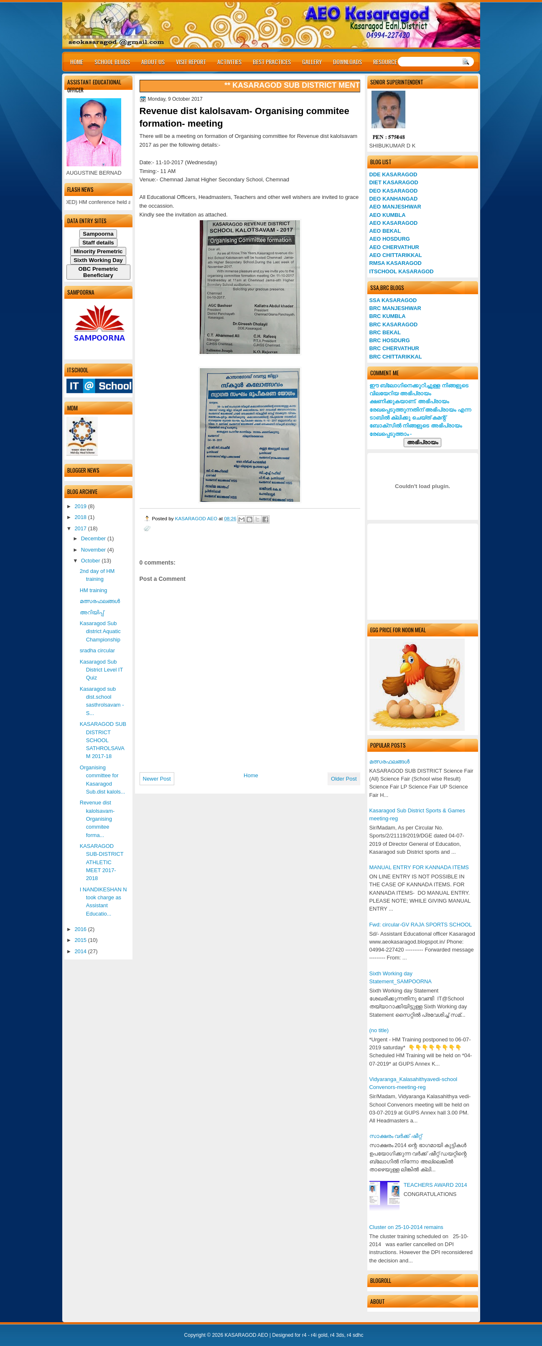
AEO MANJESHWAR (395, 207)
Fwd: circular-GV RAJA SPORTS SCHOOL (420, 924)
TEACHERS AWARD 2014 (435, 1185)
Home (251, 775)
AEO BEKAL (385, 231)
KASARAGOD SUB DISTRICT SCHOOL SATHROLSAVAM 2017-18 (103, 740)
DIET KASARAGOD (393, 182)
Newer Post (157, 779)
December (94, 538)
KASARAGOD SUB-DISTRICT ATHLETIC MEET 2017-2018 (102, 862)
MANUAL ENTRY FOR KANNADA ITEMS (419, 867)
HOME (76, 61)
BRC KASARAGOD (393, 324)
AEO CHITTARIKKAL (395, 255)
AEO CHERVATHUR (394, 247)
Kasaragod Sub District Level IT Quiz (101, 670)
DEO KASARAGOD (393, 191)
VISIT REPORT (191, 61)
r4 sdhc (355, 1335)
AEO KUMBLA (387, 215)
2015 (81, 940)
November (94, 550)
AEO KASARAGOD (393, 223)
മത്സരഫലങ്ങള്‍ (389, 761)
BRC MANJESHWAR (395, 308)
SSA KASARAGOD (393, 300)
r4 (304, 1335)
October (91, 560)
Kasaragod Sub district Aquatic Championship (100, 631)
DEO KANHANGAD (393, 199)
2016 (81, 929)
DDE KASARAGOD (393, 174)
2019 (81, 506)
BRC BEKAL (385, 332)
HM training (93, 590)
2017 (81, 528)
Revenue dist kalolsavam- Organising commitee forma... (97, 818)
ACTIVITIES (229, 61)
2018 (81, 517)
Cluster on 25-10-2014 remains (406, 1227)
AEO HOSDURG (389, 239)
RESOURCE (385, 61)
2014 (81, 951)
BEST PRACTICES (272, 61)
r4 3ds (337, 1335)
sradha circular (97, 650)
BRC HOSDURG (389, 340)
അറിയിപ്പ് (92, 612)
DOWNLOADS (347, 61)
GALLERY (312, 61)
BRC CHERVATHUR (394, 348)
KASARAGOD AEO (197, 518)
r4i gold (319, 1335)
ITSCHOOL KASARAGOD (401, 271)
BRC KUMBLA (387, 316)
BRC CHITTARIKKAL (395, 357)
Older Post (343, 779)
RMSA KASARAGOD (395, 263)
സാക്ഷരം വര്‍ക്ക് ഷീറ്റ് (395, 1136)
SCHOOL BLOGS (112, 61)
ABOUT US (153, 61)
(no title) (379, 1030)
